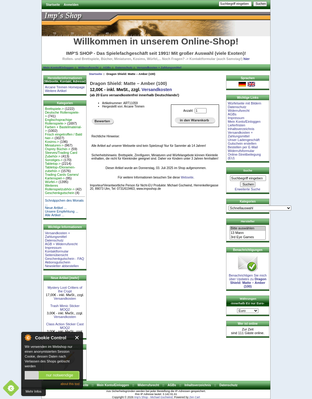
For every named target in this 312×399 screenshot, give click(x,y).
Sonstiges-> (53, 160)
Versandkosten (65, 298)
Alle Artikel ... (54, 215)
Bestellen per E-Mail (242, 147)
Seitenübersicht (56, 255)
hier (246, 59)
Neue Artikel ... (56, 208)
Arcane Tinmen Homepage (65, 87)
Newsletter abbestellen (62, 266)
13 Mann (247, 233)
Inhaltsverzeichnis (241, 129)
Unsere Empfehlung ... (61, 211)
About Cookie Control (28, 337)
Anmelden (71, 4)
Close (77, 338)
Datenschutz (123, 67)
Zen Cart (194, 397)
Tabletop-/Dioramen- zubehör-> (60, 169)
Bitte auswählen (247, 228)
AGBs (107, 67)
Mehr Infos (33, 391)
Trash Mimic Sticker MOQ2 (65, 307)
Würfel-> (51, 182)
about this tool (70, 384)
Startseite (53, 4)
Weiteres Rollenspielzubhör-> (60, 187)
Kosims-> (52, 141)
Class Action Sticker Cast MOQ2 (65, 326)
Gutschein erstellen (242, 143)
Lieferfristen (236, 125)
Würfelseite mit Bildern (244, 103)
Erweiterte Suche (248, 189)
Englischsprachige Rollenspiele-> (58, 121)
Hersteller (248, 221)
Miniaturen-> (54, 145)
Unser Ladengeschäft (244, 140)
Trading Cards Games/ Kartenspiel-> (62, 176)
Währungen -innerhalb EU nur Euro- (247, 301)
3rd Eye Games (247, 237)
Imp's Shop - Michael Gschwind (153, 397)
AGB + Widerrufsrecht (61, 244)
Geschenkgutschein (59, 193)
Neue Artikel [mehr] (65, 278)
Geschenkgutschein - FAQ (64, 258)
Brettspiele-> (54, 109)
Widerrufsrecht (88, 67)
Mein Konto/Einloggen (58, 67)
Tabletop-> (53, 163)
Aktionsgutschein (57, 262)
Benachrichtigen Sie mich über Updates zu (248, 279)
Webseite (187, 177)
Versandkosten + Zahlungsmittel (159, 67)
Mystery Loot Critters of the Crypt (65, 289)
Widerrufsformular (241, 151)
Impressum (53, 247)
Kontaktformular (57, 251)
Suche (247, 170)
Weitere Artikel (55, 91)
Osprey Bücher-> (57, 149)
